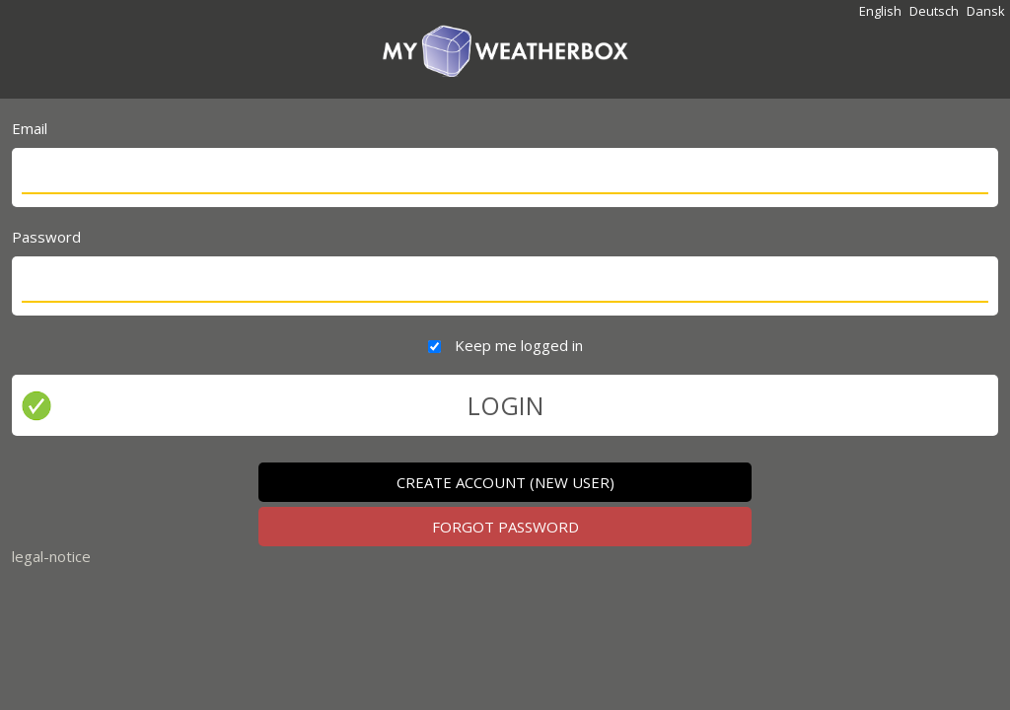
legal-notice (51, 556)
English (880, 11)
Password (46, 237)
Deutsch (934, 11)
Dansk (986, 11)
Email (29, 128)
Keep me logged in (519, 345)
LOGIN (505, 405)
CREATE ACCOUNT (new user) (505, 482)
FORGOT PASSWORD (505, 526)
